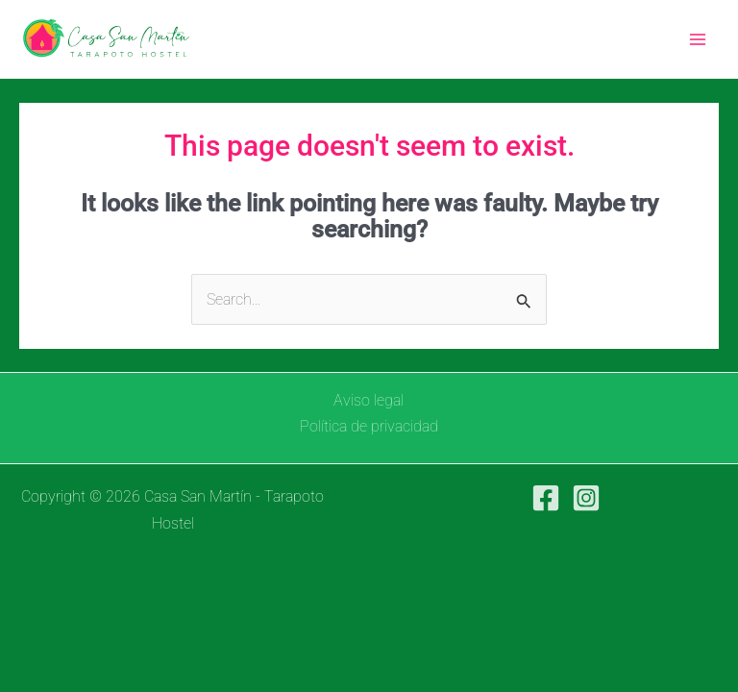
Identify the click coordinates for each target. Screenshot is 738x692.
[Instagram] (586, 497)
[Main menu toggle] (697, 39)
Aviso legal (368, 400)
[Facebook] (545, 497)
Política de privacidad (369, 426)
